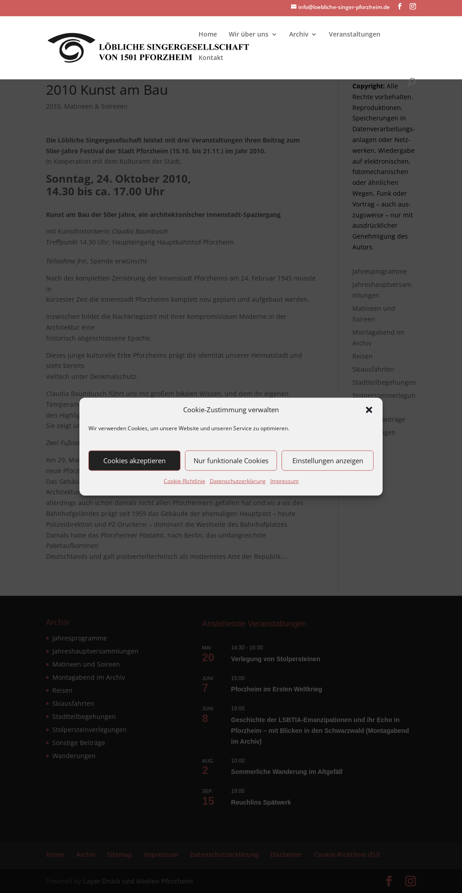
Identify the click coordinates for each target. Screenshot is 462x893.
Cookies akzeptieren (134, 460)
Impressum (284, 481)
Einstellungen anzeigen (327, 460)
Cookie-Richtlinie (184, 481)
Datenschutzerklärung (238, 481)
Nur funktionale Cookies (231, 460)
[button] (369, 409)
